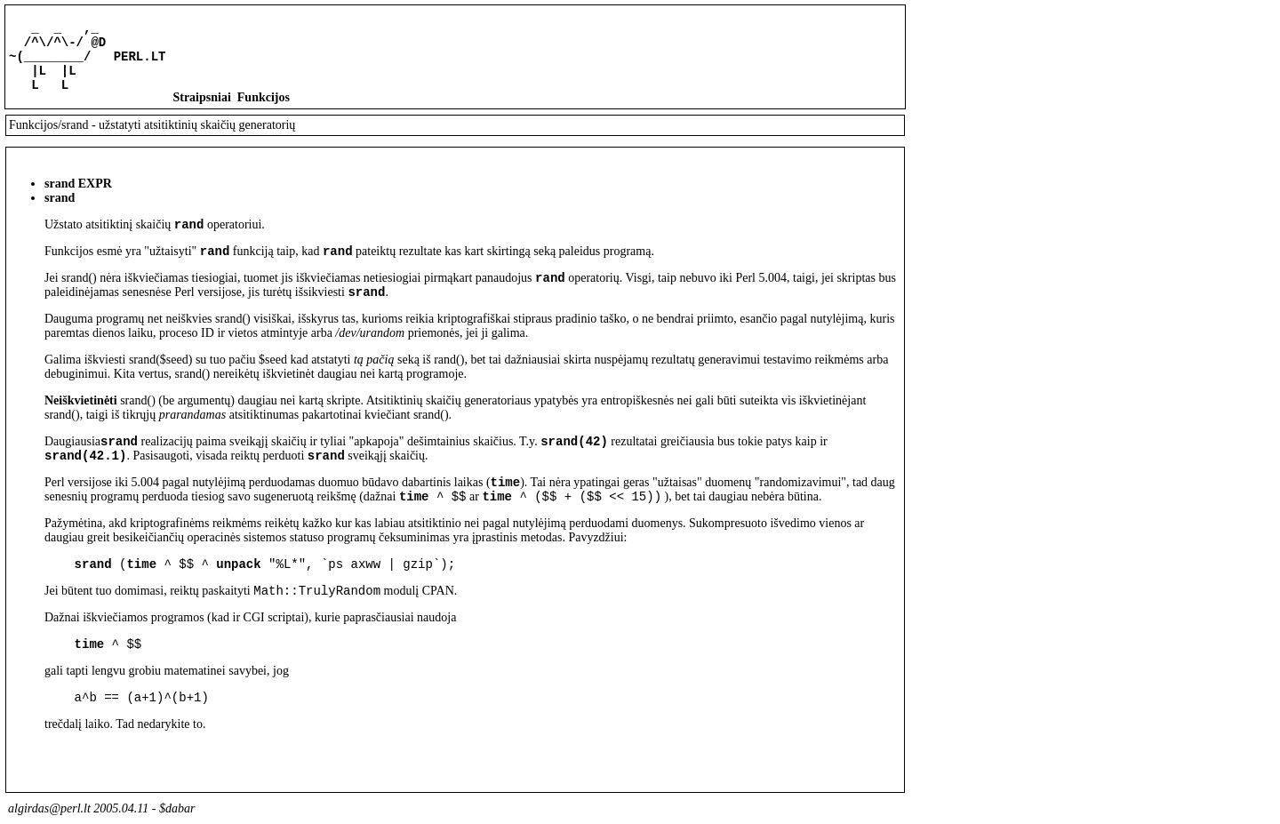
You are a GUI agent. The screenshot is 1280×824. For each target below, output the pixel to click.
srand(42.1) (85, 484)
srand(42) (574, 467)
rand (189, 239)
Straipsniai (201, 110)
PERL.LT (140, 63)
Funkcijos (263, 110)
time (506, 513)
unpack (238, 600)
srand (366, 315)
